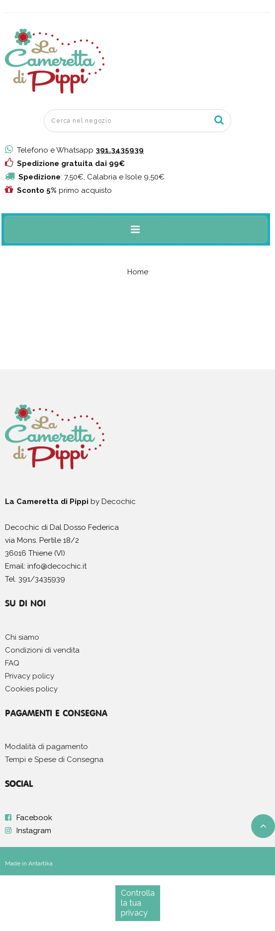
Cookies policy (31, 688)
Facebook (34, 817)
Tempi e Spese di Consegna (54, 759)
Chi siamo (22, 637)
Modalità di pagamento (46, 746)
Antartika (40, 863)
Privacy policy (29, 676)
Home (137, 271)
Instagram (33, 830)
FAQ (12, 663)
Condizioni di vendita (42, 650)
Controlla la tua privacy (138, 903)
